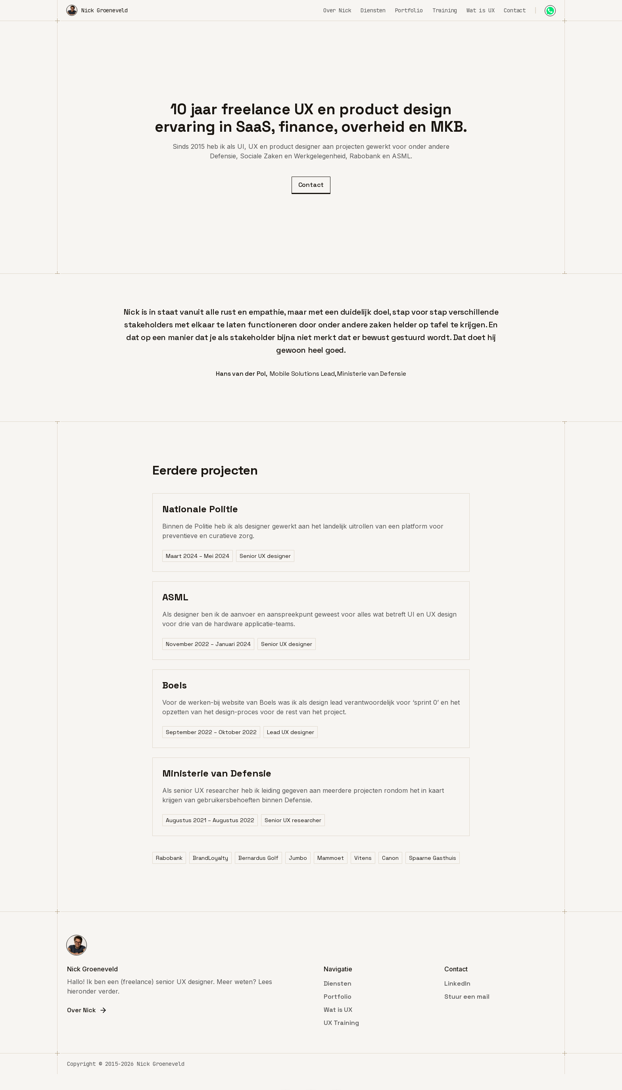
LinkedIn (457, 983)
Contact (515, 10)
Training (444, 10)
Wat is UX (480, 10)
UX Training (341, 1023)
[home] (97, 10)
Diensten (373, 10)
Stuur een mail (467, 996)
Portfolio (409, 10)
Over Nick (337, 10)
